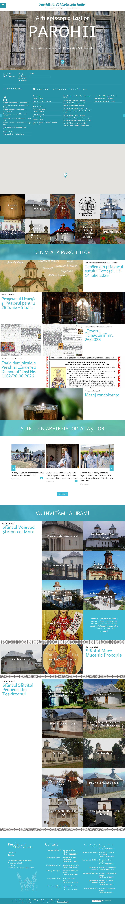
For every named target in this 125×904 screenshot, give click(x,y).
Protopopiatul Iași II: (54, 857)
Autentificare (76, 8)
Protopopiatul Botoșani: (93, 868)
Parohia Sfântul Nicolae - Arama (104, 101)
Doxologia (11, 865)
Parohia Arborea (38, 111)
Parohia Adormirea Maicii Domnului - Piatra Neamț (15, 110)
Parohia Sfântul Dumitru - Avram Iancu (76, 125)
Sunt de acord (97, 900)
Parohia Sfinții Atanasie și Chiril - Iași (75, 108)
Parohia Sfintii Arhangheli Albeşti (74, 103)
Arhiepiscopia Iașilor (57, 8)
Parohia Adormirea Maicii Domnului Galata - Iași (17, 119)
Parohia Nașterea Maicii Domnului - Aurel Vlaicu (77, 97)
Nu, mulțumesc (107, 900)
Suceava (23, 80)
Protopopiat (10, 76)
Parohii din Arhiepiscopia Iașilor (62, 4)
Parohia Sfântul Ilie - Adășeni (103, 98)
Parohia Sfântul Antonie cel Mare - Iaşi (76, 118)
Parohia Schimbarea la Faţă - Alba (74, 100)
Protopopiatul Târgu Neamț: (91, 846)
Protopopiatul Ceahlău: (90, 860)
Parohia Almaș (38, 106)
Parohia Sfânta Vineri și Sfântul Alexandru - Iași (77, 112)
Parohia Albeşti (38, 98)
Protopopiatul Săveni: (90, 888)
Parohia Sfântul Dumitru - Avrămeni (105, 96)
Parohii (47, 8)
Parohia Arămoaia (39, 117)
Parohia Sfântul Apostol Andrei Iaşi (74, 123)
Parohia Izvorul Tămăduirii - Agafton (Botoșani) (45, 123)
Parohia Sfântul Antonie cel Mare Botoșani (77, 120)
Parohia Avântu (38, 119)
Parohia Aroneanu (39, 114)
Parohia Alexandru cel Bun (42, 101)
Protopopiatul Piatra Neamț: (54, 887)
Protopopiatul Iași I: (54, 850)
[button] (65, 175)
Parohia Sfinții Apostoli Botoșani (74, 105)
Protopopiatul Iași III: (53, 865)
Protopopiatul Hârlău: (54, 878)
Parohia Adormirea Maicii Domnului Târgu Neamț (17, 123)
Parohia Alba (37, 96)
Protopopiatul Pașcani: (53, 870)
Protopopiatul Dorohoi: (90, 873)
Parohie (9, 74)
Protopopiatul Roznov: (90, 852)
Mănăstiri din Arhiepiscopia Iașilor (21, 867)
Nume (32, 73)
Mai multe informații (62, 902)
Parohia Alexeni (38, 104)
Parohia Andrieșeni (39, 109)
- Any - (13, 89)
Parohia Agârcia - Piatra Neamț (13, 134)
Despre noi (12, 852)
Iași (21, 74)
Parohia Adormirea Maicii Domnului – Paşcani (15, 128)
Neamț (22, 76)
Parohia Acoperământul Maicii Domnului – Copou (17, 106)
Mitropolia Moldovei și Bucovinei (20, 860)
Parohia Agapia (8, 131)
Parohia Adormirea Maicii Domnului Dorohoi (14, 115)
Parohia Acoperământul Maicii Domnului (16, 102)
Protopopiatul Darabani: (93, 881)
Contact (68, 8)
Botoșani (23, 78)
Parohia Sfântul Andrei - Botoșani (74, 115)
